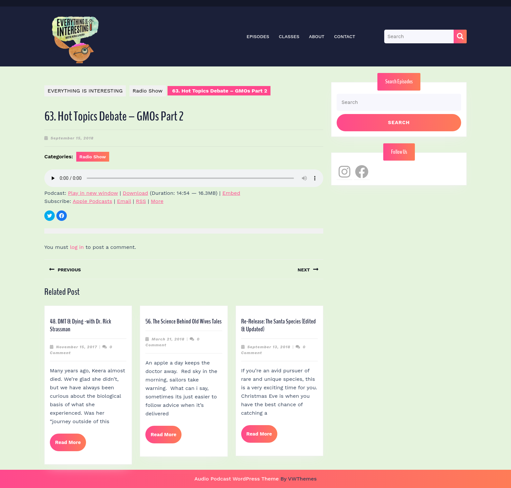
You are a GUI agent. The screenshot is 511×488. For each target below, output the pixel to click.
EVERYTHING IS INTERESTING (85, 91)
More (157, 201)
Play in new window (93, 193)
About (317, 36)
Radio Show (148, 91)
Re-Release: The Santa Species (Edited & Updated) (278, 325)
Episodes (258, 36)
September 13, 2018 (268, 347)
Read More (70, 445)
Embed (231, 193)
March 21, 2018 (168, 339)
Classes (289, 36)
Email (124, 201)
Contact (344, 36)
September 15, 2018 (72, 138)
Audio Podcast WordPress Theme (236, 479)
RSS (141, 201)
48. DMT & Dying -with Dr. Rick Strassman (80, 325)
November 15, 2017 (76, 347)
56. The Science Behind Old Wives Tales (183, 321)
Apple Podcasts (92, 201)
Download (135, 193)
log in (77, 247)
